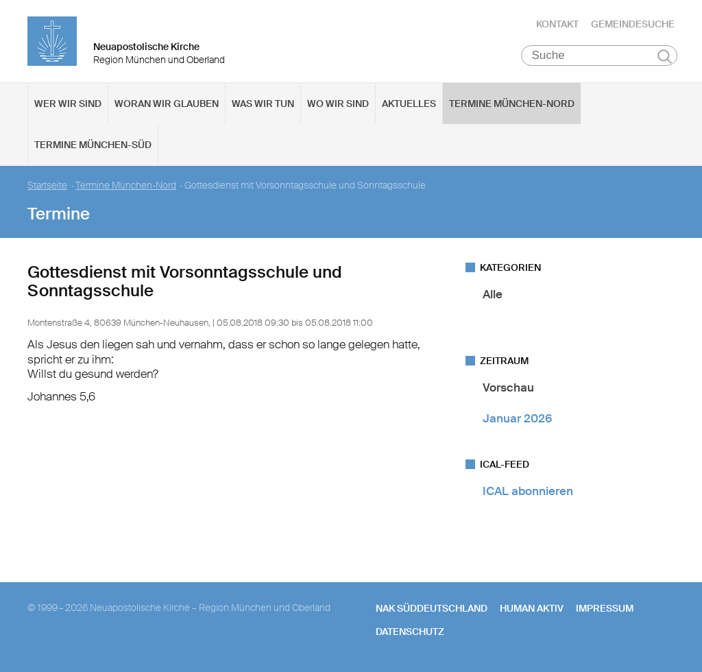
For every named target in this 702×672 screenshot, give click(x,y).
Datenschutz (410, 631)
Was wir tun (263, 103)
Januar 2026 (517, 418)
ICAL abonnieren (528, 491)
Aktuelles (409, 103)
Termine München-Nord (511, 103)
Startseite (47, 185)
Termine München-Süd (93, 145)
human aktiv (532, 608)
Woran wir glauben (166, 103)
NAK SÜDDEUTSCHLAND (431, 608)
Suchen (664, 56)
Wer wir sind (67, 103)
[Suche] (599, 55)
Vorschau (508, 387)
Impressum (604, 608)
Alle (493, 294)
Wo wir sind (338, 103)
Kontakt (557, 24)
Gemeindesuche (633, 24)
